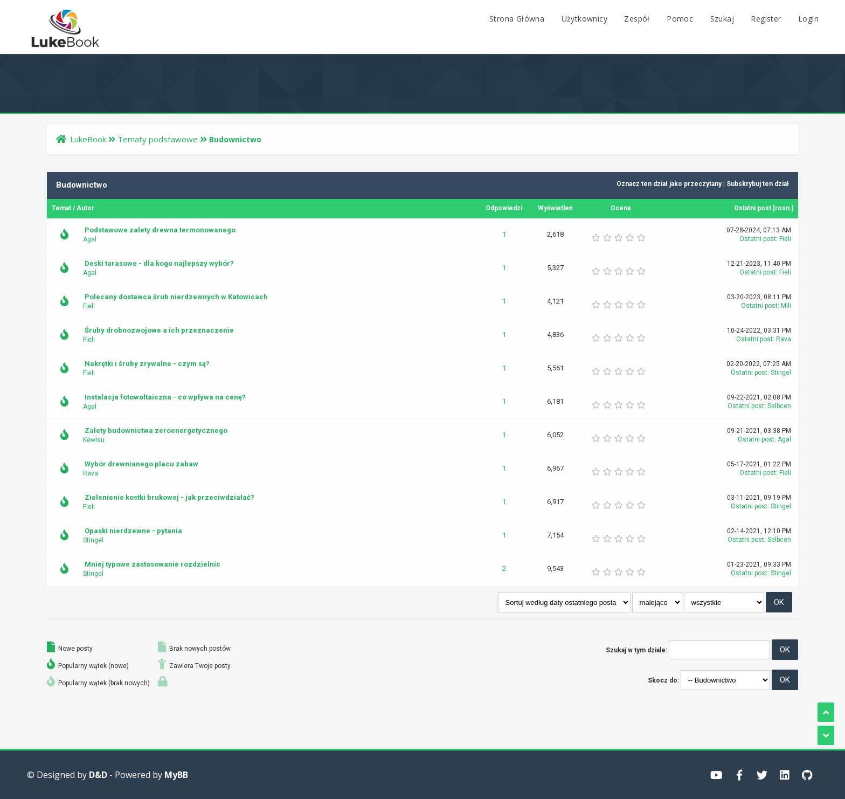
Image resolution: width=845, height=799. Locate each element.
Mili (786, 305)
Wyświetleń (555, 208)
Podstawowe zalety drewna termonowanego (160, 230)
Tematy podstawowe (157, 139)
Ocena (621, 208)
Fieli (785, 239)
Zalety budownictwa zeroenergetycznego (156, 430)
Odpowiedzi (504, 208)
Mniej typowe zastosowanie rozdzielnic (152, 564)
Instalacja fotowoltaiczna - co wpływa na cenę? (165, 397)
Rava (783, 339)
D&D (98, 775)
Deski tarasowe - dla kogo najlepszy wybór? (159, 263)
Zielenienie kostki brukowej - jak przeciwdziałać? (169, 497)
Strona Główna (516, 18)
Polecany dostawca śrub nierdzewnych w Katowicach (176, 297)
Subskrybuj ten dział (757, 184)
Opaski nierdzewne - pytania (133, 531)
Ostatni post (752, 208)
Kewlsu (94, 440)
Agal (89, 239)
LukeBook (88, 139)
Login (808, 18)
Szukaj (722, 18)
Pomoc (680, 18)
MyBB (176, 775)
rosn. (783, 208)
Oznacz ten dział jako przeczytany (669, 184)
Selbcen (779, 406)
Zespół (636, 18)
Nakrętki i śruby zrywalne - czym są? (147, 364)
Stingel (781, 372)
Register (766, 18)
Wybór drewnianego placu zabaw (141, 464)
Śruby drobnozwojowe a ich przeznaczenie (159, 330)
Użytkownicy (584, 18)
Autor (85, 208)
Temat (61, 208)
